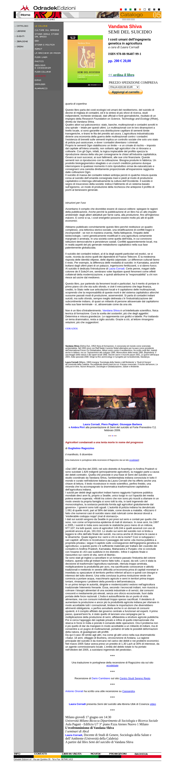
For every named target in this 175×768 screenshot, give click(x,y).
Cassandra (128, 691)
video (153, 704)
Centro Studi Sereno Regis (135, 678)
